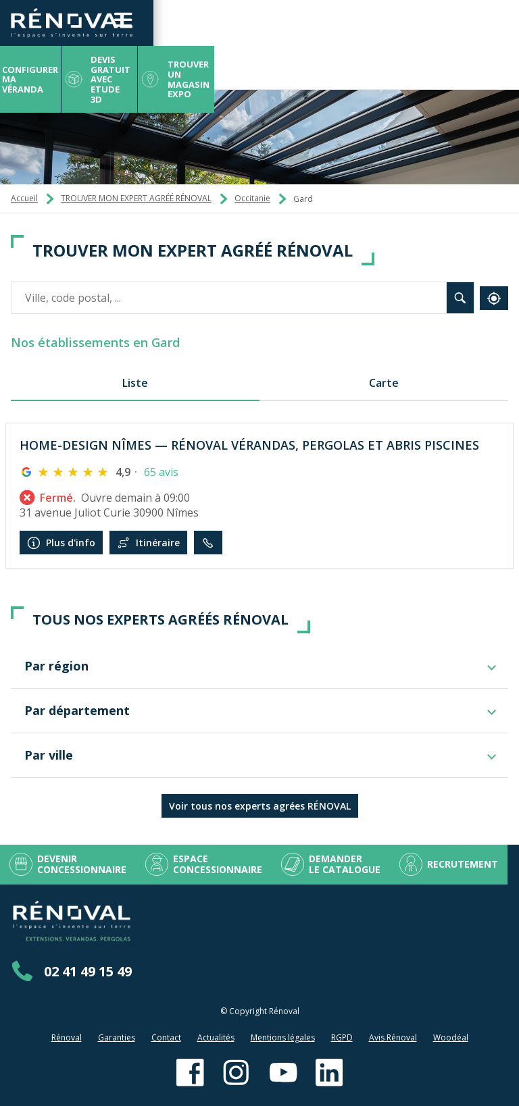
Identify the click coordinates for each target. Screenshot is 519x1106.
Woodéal (450, 1037)
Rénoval (66, 1037)
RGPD (342, 1037)
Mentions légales (283, 1037)
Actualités (215, 1037)
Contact (166, 1037)
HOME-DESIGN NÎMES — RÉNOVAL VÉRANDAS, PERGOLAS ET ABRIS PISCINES (249, 445)
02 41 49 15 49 (88, 971)
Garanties (116, 1037)
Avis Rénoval (393, 1037)
